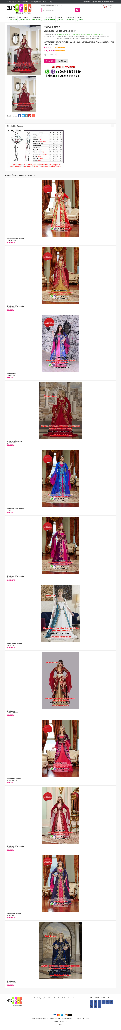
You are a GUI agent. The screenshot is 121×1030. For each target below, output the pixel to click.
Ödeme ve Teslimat (49, 1018)
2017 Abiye (49, 19)
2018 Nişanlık (37, 19)
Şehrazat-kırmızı (12, 443)
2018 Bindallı (12, 19)
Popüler (60, 19)
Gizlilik (58, 1018)
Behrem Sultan (11, 240)
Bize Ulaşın (86, 1018)
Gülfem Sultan (11, 308)
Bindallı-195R (11, 375)
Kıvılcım (9, 578)
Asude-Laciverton (12, 983)
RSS (60, 1024)
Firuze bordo (10, 848)
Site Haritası (77, 1018)
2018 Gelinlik (24, 19)
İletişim (80, 19)
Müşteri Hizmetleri (67, 1018)
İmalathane (70, 19)
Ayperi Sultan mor (12, 780)
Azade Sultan (11, 915)
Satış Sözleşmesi (37, 1018)
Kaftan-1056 (10, 645)
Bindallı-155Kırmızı (12, 713)
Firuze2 (9, 510)
